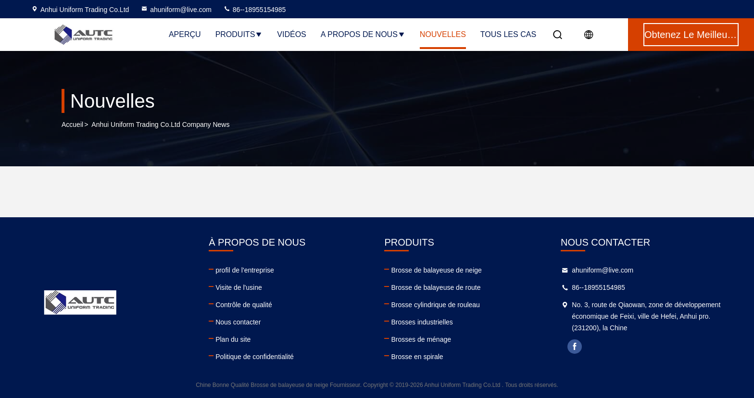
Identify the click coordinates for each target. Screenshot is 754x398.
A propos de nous (363, 34)
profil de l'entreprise (244, 270)
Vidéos (291, 34)
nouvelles (443, 34)
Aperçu (185, 34)
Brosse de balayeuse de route (435, 287)
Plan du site (233, 339)
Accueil (72, 124)
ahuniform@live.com (176, 9)
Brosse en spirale (417, 357)
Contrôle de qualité (243, 305)
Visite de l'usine (238, 287)
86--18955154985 (254, 9)
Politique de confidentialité (254, 357)
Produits (239, 34)
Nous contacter (238, 322)
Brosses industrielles (421, 322)
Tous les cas (508, 34)
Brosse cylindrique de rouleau (435, 305)
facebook (574, 346)
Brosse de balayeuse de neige (436, 270)
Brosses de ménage (421, 339)
